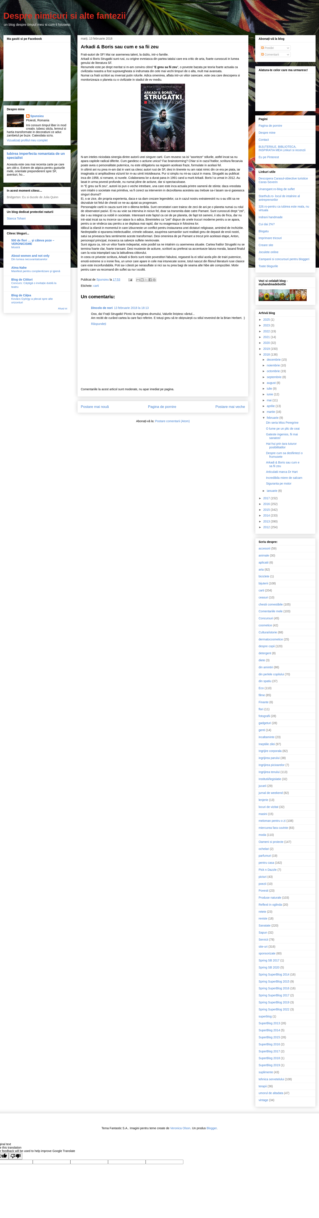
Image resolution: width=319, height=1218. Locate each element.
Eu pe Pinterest (269, 157)
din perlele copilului (271, 674)
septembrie (274, 377)
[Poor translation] (15, 1156)
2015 (267, 509)
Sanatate (265, 925)
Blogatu (264, 231)
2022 (267, 331)
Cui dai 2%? (267, 224)
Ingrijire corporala (270, 751)
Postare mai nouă (95, 407)
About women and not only (30, 255)
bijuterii (263, 583)
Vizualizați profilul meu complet (27, 140)
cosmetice (265, 625)
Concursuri (266, 618)
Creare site (266, 245)
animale (264, 555)
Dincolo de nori (102, 308)
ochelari (264, 849)
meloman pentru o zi (272, 820)
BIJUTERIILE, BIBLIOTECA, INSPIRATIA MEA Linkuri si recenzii (282, 148)
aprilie (271, 406)
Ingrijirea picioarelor (272, 765)
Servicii (263, 939)
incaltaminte (267, 737)
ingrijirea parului (269, 758)
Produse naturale (270, 897)
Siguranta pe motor (278, 483)
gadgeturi (265, 723)
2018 (267, 354)
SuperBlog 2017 (269, 1051)
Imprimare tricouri (270, 238)
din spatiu (265, 681)
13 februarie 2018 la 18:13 (131, 308)
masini (263, 814)
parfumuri (265, 855)
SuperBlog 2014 (269, 1030)
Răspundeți (98, 324)
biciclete (264, 576)
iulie (270, 388)
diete (262, 660)
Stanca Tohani (16, 218)
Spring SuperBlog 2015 (274, 981)
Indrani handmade (271, 217)
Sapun (263, 932)
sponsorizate (267, 953)
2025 (267, 319)
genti (262, 730)
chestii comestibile (271, 604)
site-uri (263, 946)
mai (269, 400)
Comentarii (270, 54)
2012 (267, 527)
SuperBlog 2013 (269, 1023)
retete (262, 911)
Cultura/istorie (268, 632)
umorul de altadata (271, 1093)
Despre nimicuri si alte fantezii (64, 15)
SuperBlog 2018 (269, 1058)
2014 (267, 515)
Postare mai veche (230, 407)
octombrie (274, 371)
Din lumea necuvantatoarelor (29, 259)
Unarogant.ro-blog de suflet (277, 189)
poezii (262, 883)
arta (261, 569)
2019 (267, 348)
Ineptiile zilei (267, 744)
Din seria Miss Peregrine (282, 422)
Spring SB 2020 (269, 967)
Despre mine (267, 132)
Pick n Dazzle (268, 869)
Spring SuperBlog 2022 (274, 1009)
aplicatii (264, 562)
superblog (265, 1016)
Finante (264, 702)
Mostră (15, 247)
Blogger (211, 1128)
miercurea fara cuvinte (273, 827)
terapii (263, 1086)
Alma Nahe (19, 267)
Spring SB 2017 (269, 960)
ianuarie (272, 490)
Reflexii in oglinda (270, 904)
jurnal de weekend (271, 793)
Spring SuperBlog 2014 (274, 974)
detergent (265, 653)
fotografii (264, 716)
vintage (263, 1100)
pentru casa (266, 862)
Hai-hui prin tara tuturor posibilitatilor (281, 445)
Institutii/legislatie (270, 779)
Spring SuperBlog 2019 (274, 1002)
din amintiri (266, 667)
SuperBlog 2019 (269, 1065)
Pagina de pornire (162, 407)
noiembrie (274, 365)
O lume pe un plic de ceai (283, 428)
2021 (267, 337)
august (271, 382)
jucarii (262, 786)
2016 (267, 504)
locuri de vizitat (268, 807)
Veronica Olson (180, 1128)
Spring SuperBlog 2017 (274, 995)
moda (262, 834)
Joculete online (268, 252)
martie (271, 411)
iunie (270, 394)
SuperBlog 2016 (269, 1044)
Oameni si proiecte (271, 842)
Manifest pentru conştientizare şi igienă (35, 271)
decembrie (274, 359)
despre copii (267, 646)
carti (96, 285)
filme (262, 695)
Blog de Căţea (21, 295)
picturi (262, 876)
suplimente (266, 1072)
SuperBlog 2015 (269, 1037)
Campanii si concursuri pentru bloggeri (284, 259)
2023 (267, 325)
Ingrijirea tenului (269, 772)
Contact (264, 139)
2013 (267, 521)
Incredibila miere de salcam (284, 477)
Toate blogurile (268, 266)
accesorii (264, 548)
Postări (267, 48)
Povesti (263, 890)
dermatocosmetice (271, 639)
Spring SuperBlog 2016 (274, 988)
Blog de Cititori (22, 279)
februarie (273, 417)
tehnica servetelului (271, 1079)
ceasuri (263, 597)
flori (261, 709)
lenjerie (263, 800)
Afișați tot (62, 308)
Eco (261, 688)
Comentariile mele (271, 611)
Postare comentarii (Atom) (172, 421)
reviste (263, 918)
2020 (267, 342)
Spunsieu (37, 116)
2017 (267, 498)
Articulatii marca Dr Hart (282, 471)
